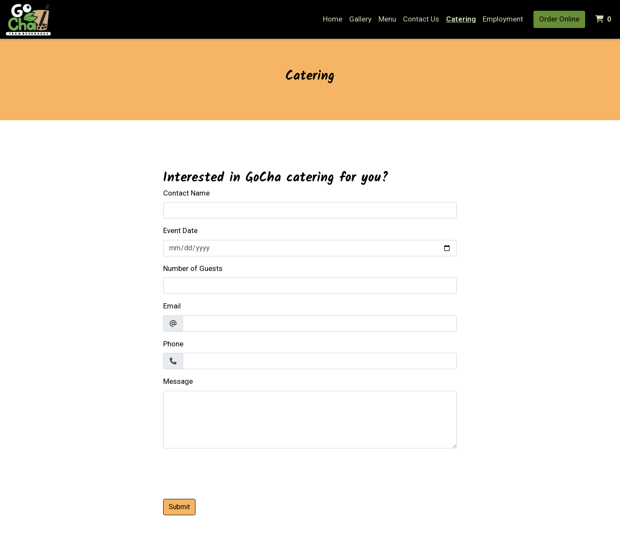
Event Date (180, 230)
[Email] (320, 323)
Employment (503, 19)
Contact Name (186, 193)
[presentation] (228, 472)
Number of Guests (193, 268)
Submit (179, 507)
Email (172, 306)
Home (332, 19)
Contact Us (421, 19)
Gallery (360, 19)
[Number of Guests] (310, 285)
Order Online (559, 19)
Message (178, 381)
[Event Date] (310, 248)
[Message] (310, 419)
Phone (173, 343)
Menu (387, 19)
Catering (461, 19)
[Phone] (320, 361)
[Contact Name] (310, 210)
